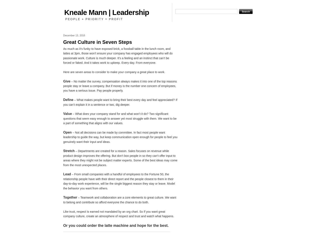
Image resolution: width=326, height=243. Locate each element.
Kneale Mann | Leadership (106, 12)
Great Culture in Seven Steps (97, 42)
